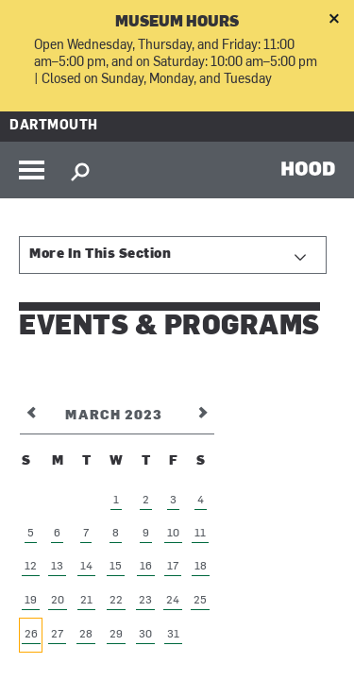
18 (200, 566)
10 (173, 533)
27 (57, 634)
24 (172, 600)
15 (116, 566)
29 (116, 634)
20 (57, 600)
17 (172, 566)
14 (86, 566)
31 (173, 634)
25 (200, 600)
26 (31, 634)
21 (86, 600)
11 (200, 533)
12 (31, 566)
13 (57, 566)
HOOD (308, 168)
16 (146, 566)
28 (86, 634)
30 (145, 634)
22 (116, 600)
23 (145, 600)
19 (31, 600)
